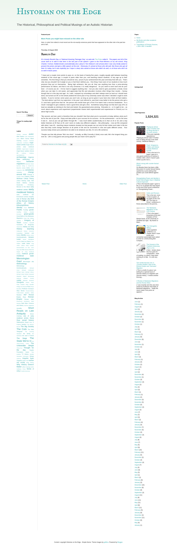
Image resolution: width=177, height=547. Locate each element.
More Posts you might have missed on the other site (62, 39)
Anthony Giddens (28, 153)
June (136, 302)
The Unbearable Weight (25, 344)
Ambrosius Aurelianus (23, 142)
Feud (25, 207)
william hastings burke (28, 367)
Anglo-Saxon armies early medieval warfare (25, 147)
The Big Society (27, 326)
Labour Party (25, 245)
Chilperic (27, 176)
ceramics (19, 172)
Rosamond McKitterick (23, 301)
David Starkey (22, 182)
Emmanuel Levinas (22, 196)
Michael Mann (20, 272)
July (136, 327)
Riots (24, 297)
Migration (19, 276)
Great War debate (29, 218)
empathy (31, 196)
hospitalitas (19, 233)
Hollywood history (22, 231)
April (136, 309)
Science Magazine (29, 305)
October (137, 317)
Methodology (22, 264)
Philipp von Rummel (22, 286)
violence (19, 358)
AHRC (31, 134)
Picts (28, 286)
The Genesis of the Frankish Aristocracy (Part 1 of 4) (153, 246)
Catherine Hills (21, 170)
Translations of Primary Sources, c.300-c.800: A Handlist (147, 45)
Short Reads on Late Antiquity (25, 311)
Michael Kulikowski (28, 270)
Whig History (30, 362)
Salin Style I (25, 303)
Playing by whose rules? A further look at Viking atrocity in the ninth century (153, 129)
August (137, 307)
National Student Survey (25, 278)
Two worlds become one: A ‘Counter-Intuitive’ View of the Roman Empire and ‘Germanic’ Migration (146, 265)
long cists (19, 249)
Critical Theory (29, 178)
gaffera (106, 542)
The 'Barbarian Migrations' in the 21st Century (152, 209)
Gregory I (20, 220)
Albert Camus (25, 138)
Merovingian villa (28, 261)
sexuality (19, 308)
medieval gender (28, 254)
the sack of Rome (28, 335)
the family (26, 333)
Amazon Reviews (28, 140)
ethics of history (25, 203)
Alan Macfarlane (29, 136)
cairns (32, 168)
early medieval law (25, 194)
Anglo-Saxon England (28, 149)
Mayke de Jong (22, 251)
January (137, 312)
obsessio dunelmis (28, 280)
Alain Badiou (20, 136)
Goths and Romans (153, 193)
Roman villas (29, 299)
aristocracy (26, 159)
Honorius (31, 231)
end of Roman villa (23, 199)
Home (85, 184)
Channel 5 (30, 174)
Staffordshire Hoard (23, 322)
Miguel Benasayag (28, 276)
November (138, 314)
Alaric (18, 138)
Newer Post (45, 184)
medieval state (25, 256)
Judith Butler (26, 243)
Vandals (32, 354)
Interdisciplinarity (21, 237)
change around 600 (25, 173)
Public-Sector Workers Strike (25, 292)
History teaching (25, 229)
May (136, 387)
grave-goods (29, 214)
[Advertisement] (84, 164)
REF (25, 295)
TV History (25, 354)
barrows (19, 165)
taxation (24, 324)
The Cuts (22, 329)
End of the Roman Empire (25, 200)
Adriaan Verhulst (22, 134)
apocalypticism (20, 155)
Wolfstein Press (21, 369)
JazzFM (19, 241)
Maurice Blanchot (29, 249)
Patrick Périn (30, 282)
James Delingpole (28, 239)
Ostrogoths (20, 282)
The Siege (22, 338)
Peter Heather (21, 284)
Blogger (120, 542)
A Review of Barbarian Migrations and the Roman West (147, 282)
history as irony (28, 227)
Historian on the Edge (59, 11)
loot (23, 249)
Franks (19, 210)
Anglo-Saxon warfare (23, 151)
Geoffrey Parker (22, 212)
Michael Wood (20, 274)
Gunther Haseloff (28, 222)
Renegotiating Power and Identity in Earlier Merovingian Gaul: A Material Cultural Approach (148, 180)
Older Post (123, 184)
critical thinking (21, 180)
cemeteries (29, 170)
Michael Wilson (29, 272)
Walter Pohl (25, 360)
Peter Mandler (30, 284)
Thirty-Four (19, 348)
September (138, 382)
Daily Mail (30, 180)
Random (19, 295)
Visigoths (19, 360)
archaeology (21, 157)
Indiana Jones (30, 235)
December (138, 319)
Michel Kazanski (29, 274)
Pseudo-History (30, 290)
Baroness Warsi (29, 164)
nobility (19, 280)
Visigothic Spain (28, 358)
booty (28, 168)
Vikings (32, 356)
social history (28, 320)
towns (27, 352)
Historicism (19, 226)
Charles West (20, 176)
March (137, 332)
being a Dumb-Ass (28, 165)
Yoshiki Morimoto (25, 371)
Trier (32, 352)
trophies (19, 354)
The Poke (98, 59)
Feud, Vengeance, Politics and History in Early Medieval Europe (153, 147)
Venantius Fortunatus (23, 356)
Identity (23, 235)
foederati (31, 207)
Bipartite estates (21, 168)
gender (31, 210)
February (137, 304)
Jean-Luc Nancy (26, 241)
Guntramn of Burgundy (25, 224)
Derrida (32, 182)
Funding (25, 210)
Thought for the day (25, 349)
